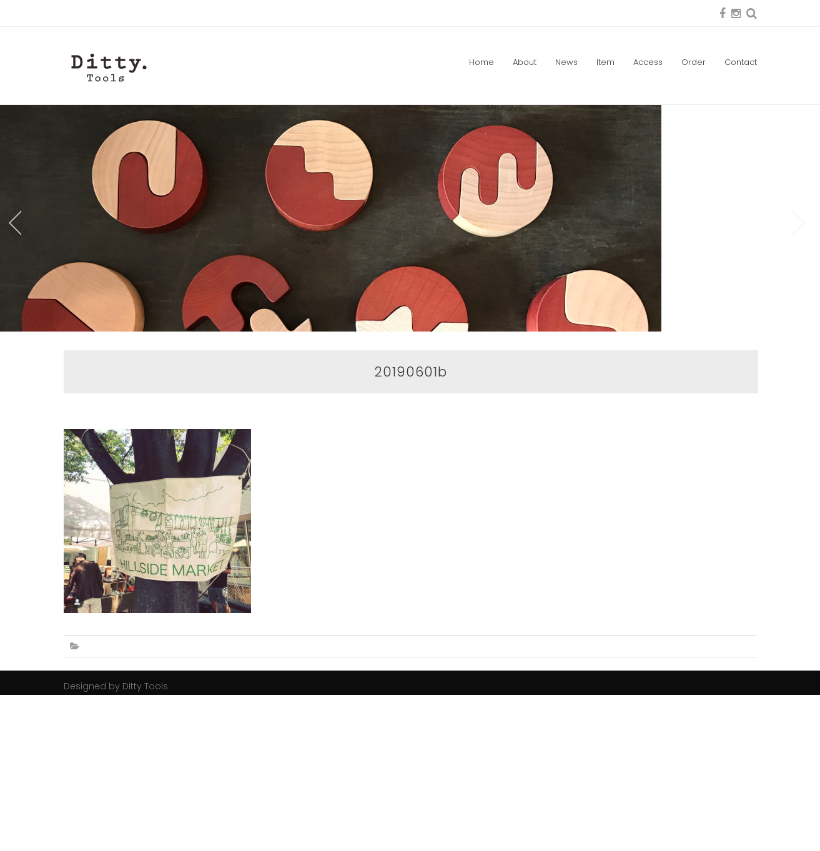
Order (693, 62)
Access (648, 62)
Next (798, 301)
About (524, 62)
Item (605, 62)
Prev (13, 301)
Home (481, 62)
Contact (740, 62)
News (566, 62)
